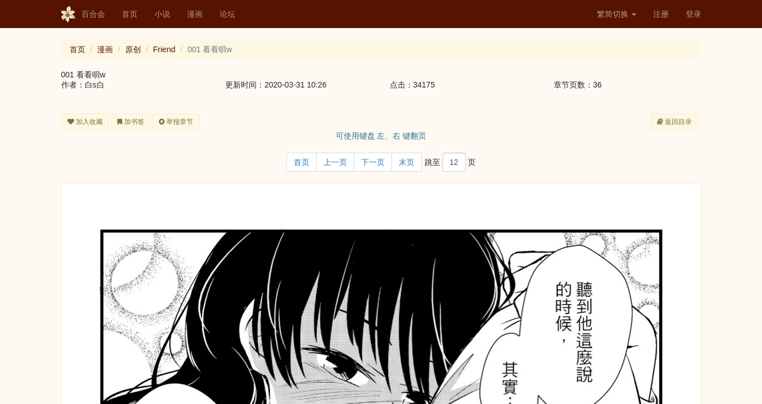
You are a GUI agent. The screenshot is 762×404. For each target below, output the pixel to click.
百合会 (83, 14)
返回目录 (674, 122)
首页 (130, 14)
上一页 (335, 162)
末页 (406, 162)
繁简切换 (616, 14)
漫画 (195, 14)
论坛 (227, 14)
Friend (164, 49)
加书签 (130, 122)
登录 (693, 14)
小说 (162, 14)
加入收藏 (85, 122)
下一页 (373, 162)
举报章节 (176, 122)
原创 (133, 49)
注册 (661, 14)
